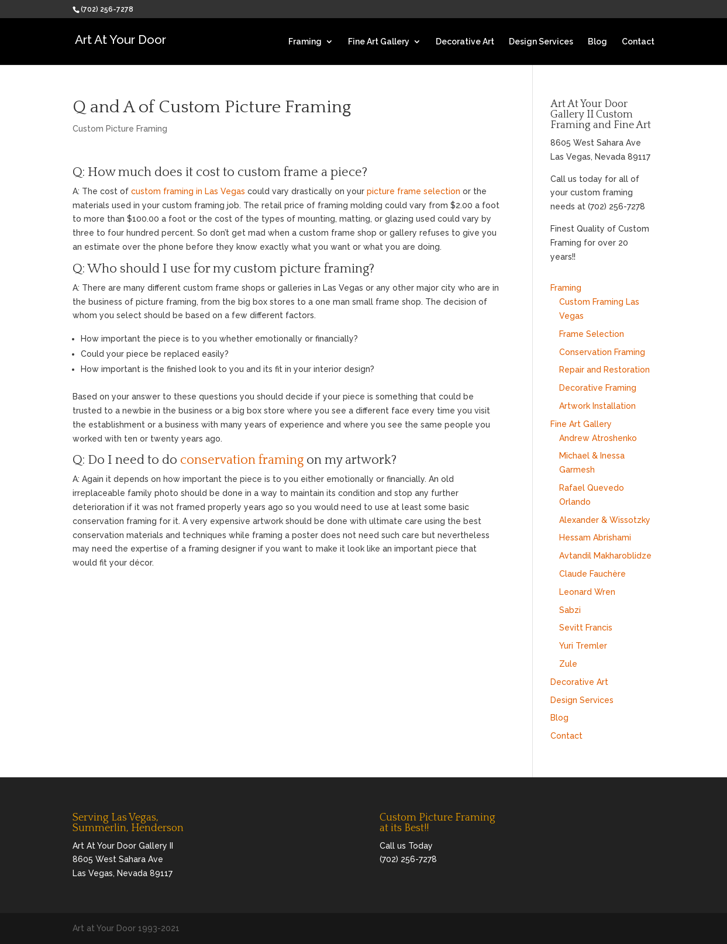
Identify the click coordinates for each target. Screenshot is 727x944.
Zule (568, 664)
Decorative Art (465, 41)
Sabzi (570, 610)
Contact (638, 41)
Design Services (541, 41)
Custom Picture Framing (120, 128)
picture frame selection (413, 191)
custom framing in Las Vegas (188, 191)
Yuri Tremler (583, 645)
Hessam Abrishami (595, 537)
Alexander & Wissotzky (604, 520)
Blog (597, 41)
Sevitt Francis (585, 627)
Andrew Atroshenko (598, 438)
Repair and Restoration (604, 369)
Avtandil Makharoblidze (605, 555)
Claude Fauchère (592, 573)
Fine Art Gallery (378, 41)
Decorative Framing (597, 387)
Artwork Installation (597, 406)
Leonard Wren (587, 592)
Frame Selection (591, 334)
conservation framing (242, 460)
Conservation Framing (602, 352)
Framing (305, 41)
